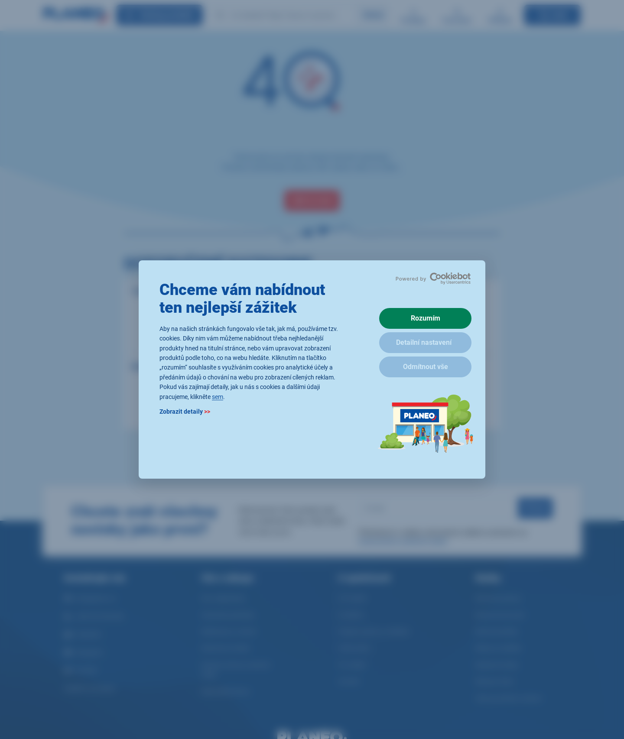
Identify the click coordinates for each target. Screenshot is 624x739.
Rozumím (425, 318)
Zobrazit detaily (184, 411)
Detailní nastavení (424, 342)
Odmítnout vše (425, 367)
